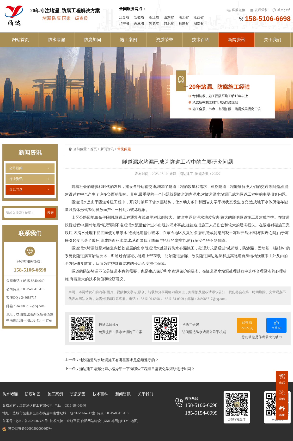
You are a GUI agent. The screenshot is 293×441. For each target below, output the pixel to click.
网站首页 (20, 39)
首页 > (95, 149)
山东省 (169, 17)
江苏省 (124, 17)
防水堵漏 (56, 39)
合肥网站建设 (91, 421)
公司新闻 (16, 168)
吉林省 (139, 23)
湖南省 (199, 23)
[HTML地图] (129, 421)
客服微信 (239, 10)
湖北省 (184, 17)
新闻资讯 (236, 39)
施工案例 (128, 39)
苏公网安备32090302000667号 (30, 428)
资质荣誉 (261, 10)
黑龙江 (154, 23)
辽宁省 (124, 23)
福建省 (184, 23)
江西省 (199, 17)
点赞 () (276, 324)
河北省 (169, 23)
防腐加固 (92, 39)
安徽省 (139, 17)
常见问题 (16, 190)
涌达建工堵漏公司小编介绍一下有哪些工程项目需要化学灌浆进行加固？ (137, 369)
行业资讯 (16, 179)
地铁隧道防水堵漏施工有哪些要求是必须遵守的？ (119, 360)
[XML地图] (111, 421)
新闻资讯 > (108, 149)
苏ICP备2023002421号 (32, 421)
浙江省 (154, 17)
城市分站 (284, 10)
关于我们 (272, 39)
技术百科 (200, 39)
